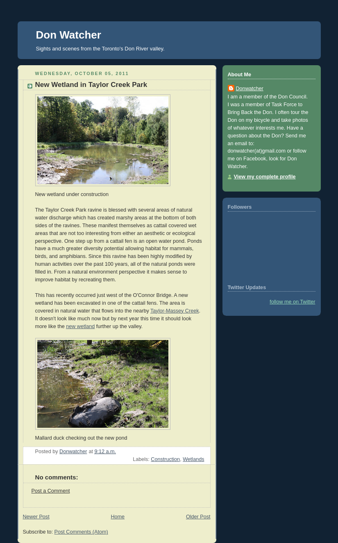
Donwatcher (249, 88)
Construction (165, 459)
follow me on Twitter (292, 302)
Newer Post (36, 517)
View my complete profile (265, 177)
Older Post (198, 517)
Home (118, 517)
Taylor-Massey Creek (174, 311)
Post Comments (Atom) (81, 532)
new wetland (80, 326)
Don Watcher (68, 35)
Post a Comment (51, 491)
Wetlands (193, 459)
